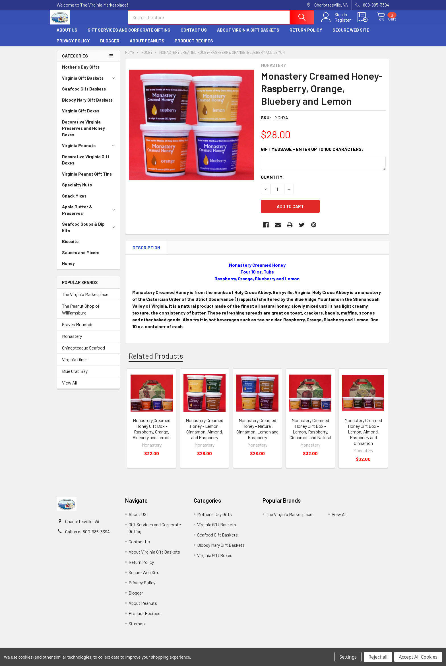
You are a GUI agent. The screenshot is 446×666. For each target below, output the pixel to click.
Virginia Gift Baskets (89, 83)
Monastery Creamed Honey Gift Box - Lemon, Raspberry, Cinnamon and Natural (310, 430)
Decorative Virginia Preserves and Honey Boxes (83, 133)
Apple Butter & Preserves (89, 215)
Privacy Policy (73, 45)
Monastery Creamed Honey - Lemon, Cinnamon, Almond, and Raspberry (204, 430)
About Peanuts (147, 45)
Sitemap (137, 625)
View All (69, 387)
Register (336, 23)
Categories (75, 60)
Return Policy (306, 35)
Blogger (109, 45)
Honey (68, 268)
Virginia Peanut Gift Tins (87, 179)
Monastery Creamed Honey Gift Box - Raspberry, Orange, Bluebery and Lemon (152, 430)
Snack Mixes (74, 201)
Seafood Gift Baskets (84, 93)
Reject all (377, 657)
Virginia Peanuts (89, 150)
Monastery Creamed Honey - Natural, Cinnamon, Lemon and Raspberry (257, 430)
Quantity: (272, 182)
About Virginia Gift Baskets (248, 35)
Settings (348, 657)
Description (146, 249)
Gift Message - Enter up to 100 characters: (312, 154)
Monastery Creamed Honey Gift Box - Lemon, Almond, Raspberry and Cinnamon (363, 433)
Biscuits (70, 246)
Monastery (72, 341)
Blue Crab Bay (75, 376)
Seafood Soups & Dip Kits (89, 232)
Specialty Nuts (77, 189)
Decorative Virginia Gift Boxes (86, 165)
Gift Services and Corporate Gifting (129, 35)
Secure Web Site (351, 35)
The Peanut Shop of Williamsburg (81, 314)
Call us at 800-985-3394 (87, 533)
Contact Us (194, 35)
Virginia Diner (74, 364)
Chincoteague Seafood (83, 352)
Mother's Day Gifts (81, 72)
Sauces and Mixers (80, 257)
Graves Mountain (78, 329)
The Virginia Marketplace (85, 299)
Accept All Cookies (418, 657)
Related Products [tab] (156, 357)
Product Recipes (194, 45)
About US (67, 35)
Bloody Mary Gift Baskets (87, 105)
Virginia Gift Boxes (80, 115)
